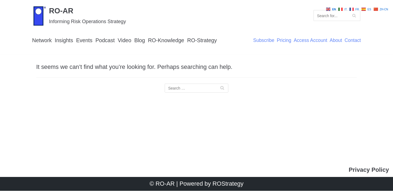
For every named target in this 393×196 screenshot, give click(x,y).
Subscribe (263, 40)
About (335, 40)
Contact (352, 40)
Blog (140, 40)
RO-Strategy (203, 40)
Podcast (105, 40)
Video (125, 40)
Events (84, 40)
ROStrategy (228, 189)
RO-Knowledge (167, 40)
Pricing (283, 40)
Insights (64, 40)
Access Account (310, 40)
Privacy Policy (368, 175)
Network (42, 40)
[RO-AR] (79, 15)
